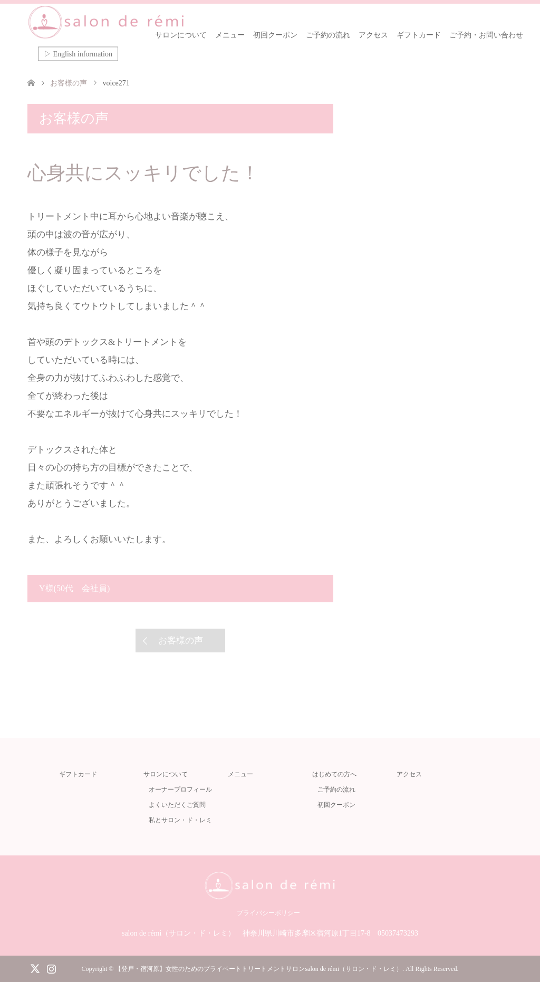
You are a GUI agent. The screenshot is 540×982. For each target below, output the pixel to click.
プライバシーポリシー (268, 913)
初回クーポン (275, 35)
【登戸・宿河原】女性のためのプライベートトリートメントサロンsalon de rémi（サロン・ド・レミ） (258, 969)
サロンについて (181, 35)
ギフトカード (419, 35)
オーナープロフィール (180, 789)
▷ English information (78, 54)
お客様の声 (180, 641)
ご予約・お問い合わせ (486, 35)
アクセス (373, 35)
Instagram (51, 967)
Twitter (34, 967)
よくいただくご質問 (177, 804)
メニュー (230, 35)
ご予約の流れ (328, 35)
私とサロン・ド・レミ (180, 820)
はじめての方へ (334, 774)
